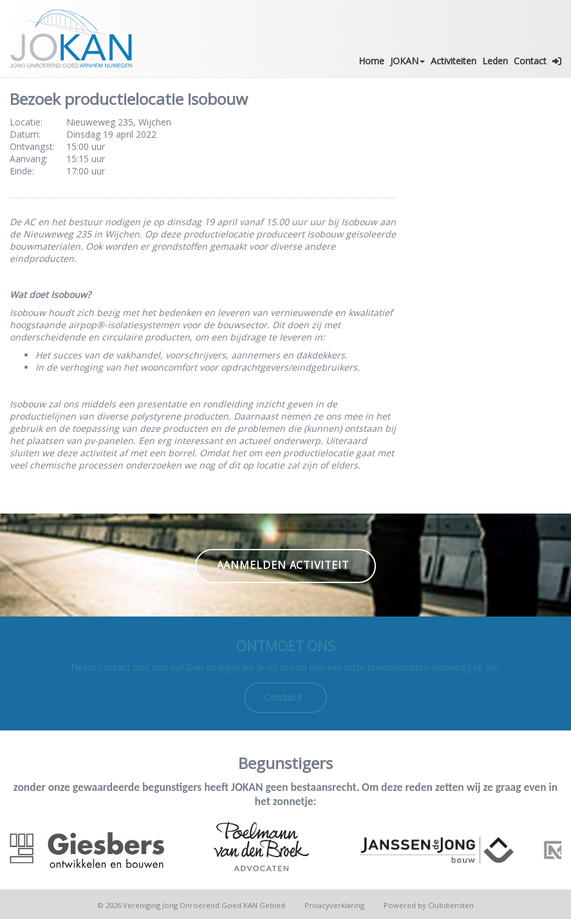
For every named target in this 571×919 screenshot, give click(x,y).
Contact (530, 61)
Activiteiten (453, 61)
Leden (495, 61)
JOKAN (407, 61)
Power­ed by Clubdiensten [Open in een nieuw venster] (429, 905)
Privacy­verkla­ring (334, 905)
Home (371, 61)
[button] (557, 61)
